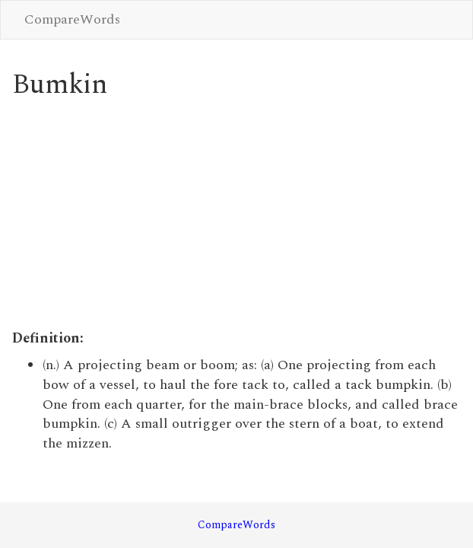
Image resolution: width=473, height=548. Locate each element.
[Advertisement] (237, 214)
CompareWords (72, 19)
